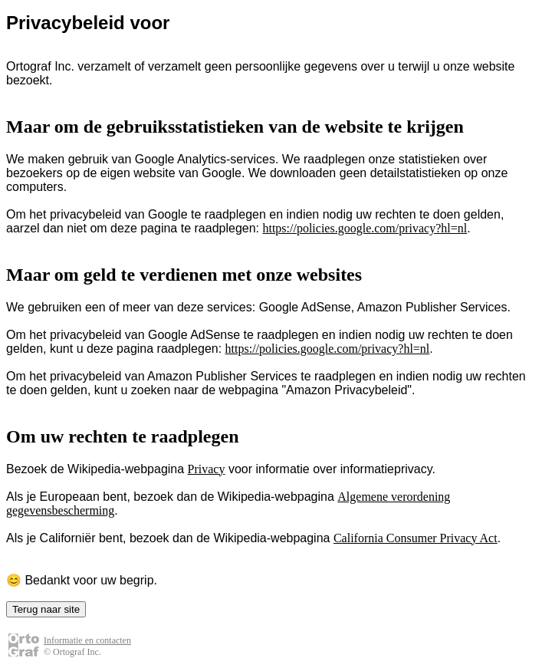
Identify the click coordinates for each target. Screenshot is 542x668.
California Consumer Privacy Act (415, 538)
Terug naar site (46, 609)
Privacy (206, 468)
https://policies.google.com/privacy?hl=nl (364, 228)
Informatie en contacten (87, 640)
